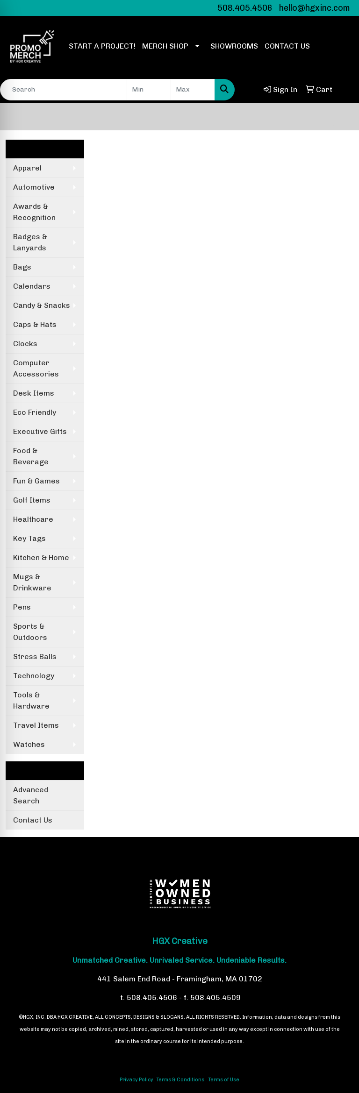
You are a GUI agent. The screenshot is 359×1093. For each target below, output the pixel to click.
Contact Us (32, 820)
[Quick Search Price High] (193, 89)
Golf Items (31, 500)
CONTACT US (287, 46)
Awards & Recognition (34, 212)
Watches (29, 744)
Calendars (31, 286)
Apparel (27, 167)
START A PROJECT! (102, 46)
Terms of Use (223, 1080)
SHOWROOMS (234, 46)
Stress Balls (35, 656)
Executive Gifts (40, 431)
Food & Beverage (31, 456)
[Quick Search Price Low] (149, 89)
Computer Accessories (36, 368)
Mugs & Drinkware (32, 582)
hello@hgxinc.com (314, 8)
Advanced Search (30, 795)
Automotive (34, 187)
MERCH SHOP (165, 46)
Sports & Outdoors (30, 632)
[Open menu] (340, 116)
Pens (22, 607)
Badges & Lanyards (30, 242)
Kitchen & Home (41, 557)
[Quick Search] (63, 89)
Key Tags (29, 538)
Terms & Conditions (180, 1080)
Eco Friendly (34, 412)
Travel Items (36, 725)
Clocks (25, 343)
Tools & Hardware (31, 700)
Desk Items (33, 393)
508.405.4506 (245, 8)
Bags (22, 267)
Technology (33, 675)
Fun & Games (36, 480)
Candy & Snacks (41, 305)
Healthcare (33, 519)
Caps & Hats (35, 324)
